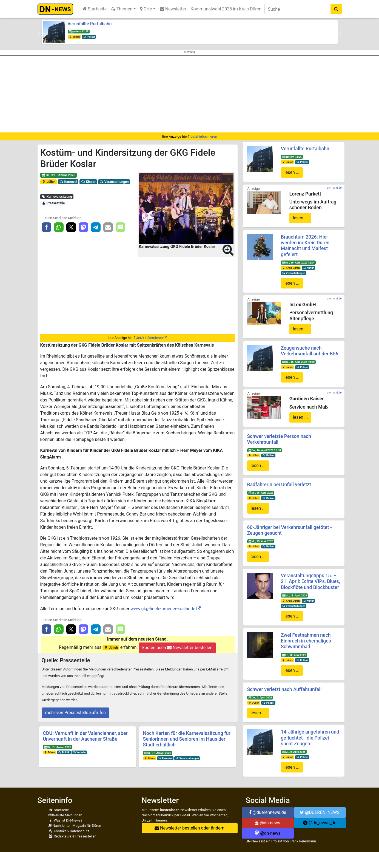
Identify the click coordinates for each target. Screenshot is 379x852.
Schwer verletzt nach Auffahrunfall (284, 689)
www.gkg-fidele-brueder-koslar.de (162, 608)
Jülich (74, 36)
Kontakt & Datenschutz (69, 831)
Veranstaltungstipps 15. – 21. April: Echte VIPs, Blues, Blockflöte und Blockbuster (310, 581)
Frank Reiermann (303, 841)
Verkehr (79, 752)
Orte (146, 9)
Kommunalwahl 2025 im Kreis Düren (226, 9)
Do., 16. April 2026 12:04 (298, 262)
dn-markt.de (334, 187)
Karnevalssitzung (56, 197)
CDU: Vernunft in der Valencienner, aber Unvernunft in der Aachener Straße (85, 736)
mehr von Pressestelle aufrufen (75, 712)
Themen (121, 9)
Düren (49, 752)
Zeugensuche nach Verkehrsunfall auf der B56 (309, 350)
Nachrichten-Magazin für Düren (75, 825)
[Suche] (295, 9)
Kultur (308, 267)
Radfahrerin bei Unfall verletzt (279, 484)
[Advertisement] (189, 94)
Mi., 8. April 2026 (294, 751)
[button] (39, 33)
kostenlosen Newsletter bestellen (177, 647)
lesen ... (292, 172)
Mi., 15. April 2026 (260, 492)
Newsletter (173, 9)
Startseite (94, 9)
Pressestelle (53, 203)
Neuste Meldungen (65, 815)
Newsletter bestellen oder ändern (189, 828)
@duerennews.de (267, 812)
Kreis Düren (291, 267)
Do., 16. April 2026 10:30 (298, 361)
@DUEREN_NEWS (320, 812)
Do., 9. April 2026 (260, 697)
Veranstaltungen (114, 182)
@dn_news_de (320, 822)
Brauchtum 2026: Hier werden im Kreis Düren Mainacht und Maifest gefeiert (305, 245)
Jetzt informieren (203, 136)
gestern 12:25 (78, 31)
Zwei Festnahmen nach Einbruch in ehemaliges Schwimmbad (306, 640)
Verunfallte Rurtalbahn (90, 23)
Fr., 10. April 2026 (294, 654)
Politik (63, 752)
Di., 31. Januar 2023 (58, 175)
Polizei (89, 36)
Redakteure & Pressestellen (72, 836)
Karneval (68, 182)
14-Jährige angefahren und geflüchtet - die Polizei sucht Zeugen (310, 737)
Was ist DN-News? (65, 820)
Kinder (88, 182)
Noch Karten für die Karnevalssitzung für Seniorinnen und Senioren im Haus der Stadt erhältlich (186, 739)
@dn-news (267, 822)
